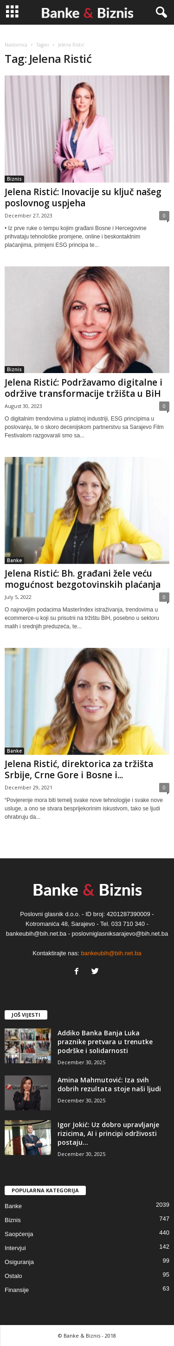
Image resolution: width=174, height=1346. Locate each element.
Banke (14, 560)
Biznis (14, 179)
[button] (159, 12)
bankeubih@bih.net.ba (111, 953)
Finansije (17, 1289)
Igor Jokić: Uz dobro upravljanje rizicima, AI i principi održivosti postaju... (108, 1133)
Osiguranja (19, 1261)
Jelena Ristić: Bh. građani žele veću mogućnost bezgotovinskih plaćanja (83, 579)
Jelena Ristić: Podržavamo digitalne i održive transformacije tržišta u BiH (83, 388)
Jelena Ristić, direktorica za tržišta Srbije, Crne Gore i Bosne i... (79, 769)
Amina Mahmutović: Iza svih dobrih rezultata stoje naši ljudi (109, 1084)
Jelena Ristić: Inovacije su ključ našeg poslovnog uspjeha (83, 197)
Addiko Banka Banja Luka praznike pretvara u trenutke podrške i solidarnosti (105, 1041)
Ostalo (13, 1275)
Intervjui (15, 1247)
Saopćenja (19, 1233)
